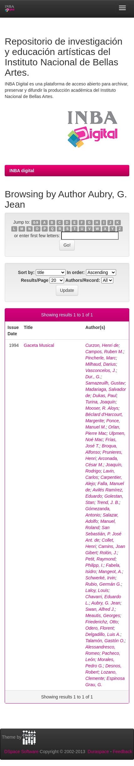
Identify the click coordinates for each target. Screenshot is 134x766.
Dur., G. (93, 376)
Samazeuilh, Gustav (105, 383)
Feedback (122, 751)
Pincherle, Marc (100, 357)
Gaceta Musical (39, 345)
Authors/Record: (82, 280)
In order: (76, 272)
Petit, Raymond (100, 558)
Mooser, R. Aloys (101, 408)
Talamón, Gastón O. (105, 640)
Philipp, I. (94, 565)
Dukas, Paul (104, 395)
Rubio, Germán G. (103, 584)
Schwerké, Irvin (100, 577)
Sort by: (26, 272)
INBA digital (21, 170)
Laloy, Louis (97, 590)
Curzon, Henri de (102, 345)
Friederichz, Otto (101, 621)
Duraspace (98, 751)
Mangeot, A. (110, 571)
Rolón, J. (108, 552)
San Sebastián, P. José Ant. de (103, 534)
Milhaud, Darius (100, 364)
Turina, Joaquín (100, 401)
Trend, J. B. (108, 502)
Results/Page (34, 280)
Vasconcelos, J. (100, 370)
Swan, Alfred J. (100, 609)
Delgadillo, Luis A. (103, 634)
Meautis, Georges (102, 615)
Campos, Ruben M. (104, 351)
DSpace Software (21, 751)
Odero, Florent (99, 628)
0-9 (35, 222)
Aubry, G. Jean (105, 602)
